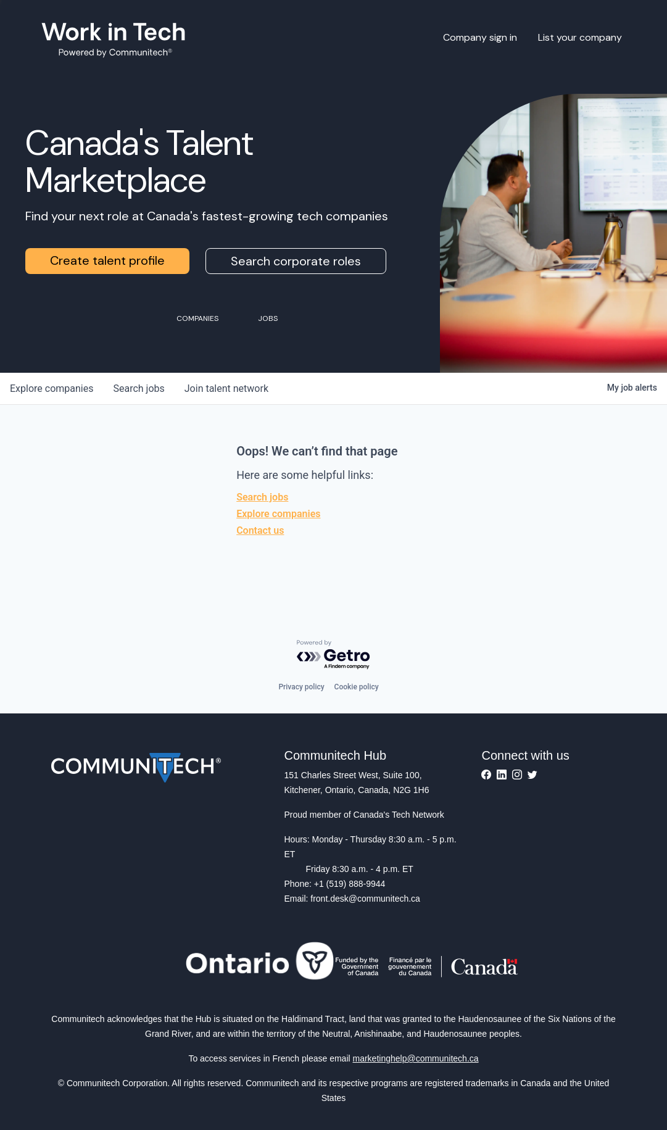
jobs (138, 388)
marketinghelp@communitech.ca (416, 1058)
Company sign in (480, 37)
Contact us (260, 530)
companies (51, 388)
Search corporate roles (296, 261)
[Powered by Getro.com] (334, 655)
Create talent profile (107, 260)
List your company (580, 37)
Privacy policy (301, 687)
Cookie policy (356, 687)
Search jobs (262, 497)
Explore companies (278, 514)
